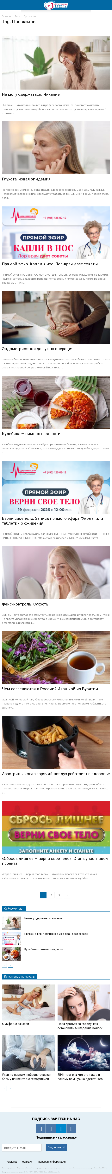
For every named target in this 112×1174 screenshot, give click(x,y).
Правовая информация (51, 1161)
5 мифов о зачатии (15, 1024)
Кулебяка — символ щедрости (31, 433)
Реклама (11, 1161)
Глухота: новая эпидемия (26, 179)
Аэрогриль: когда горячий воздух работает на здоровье (56, 773)
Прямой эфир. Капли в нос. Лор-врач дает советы (50, 264)
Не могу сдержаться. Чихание (31, 94)
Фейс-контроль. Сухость (25, 604)
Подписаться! (56, 1147)
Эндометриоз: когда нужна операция (38, 348)
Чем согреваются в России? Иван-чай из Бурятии (50, 689)
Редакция (27, 1161)
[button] (106, 5)
